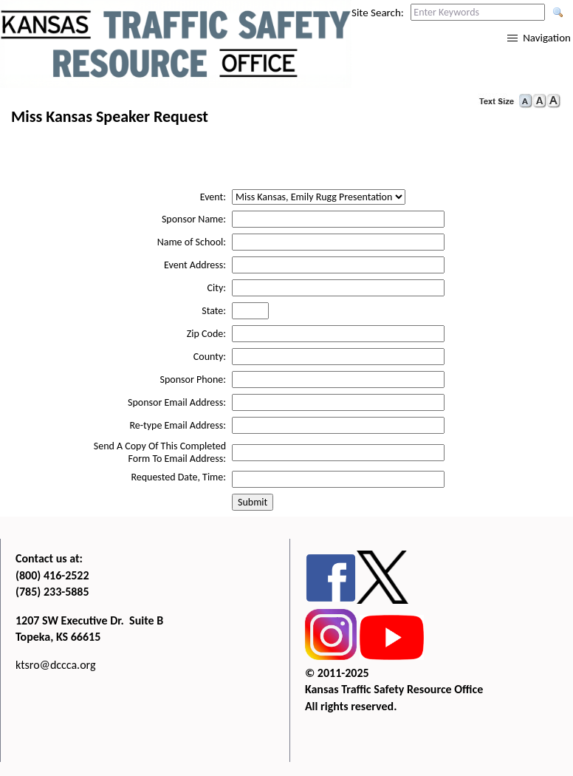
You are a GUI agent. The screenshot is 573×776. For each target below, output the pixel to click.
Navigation (547, 37)
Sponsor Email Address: (177, 402)
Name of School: (191, 242)
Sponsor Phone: (193, 379)
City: (216, 288)
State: (214, 310)
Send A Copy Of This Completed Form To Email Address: (160, 452)
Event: (213, 197)
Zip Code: (206, 333)
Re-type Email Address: (177, 425)
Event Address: (195, 265)
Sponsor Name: (194, 219)
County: (209, 356)
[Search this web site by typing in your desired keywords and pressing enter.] (478, 12)
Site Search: (377, 12)
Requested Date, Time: (178, 477)
